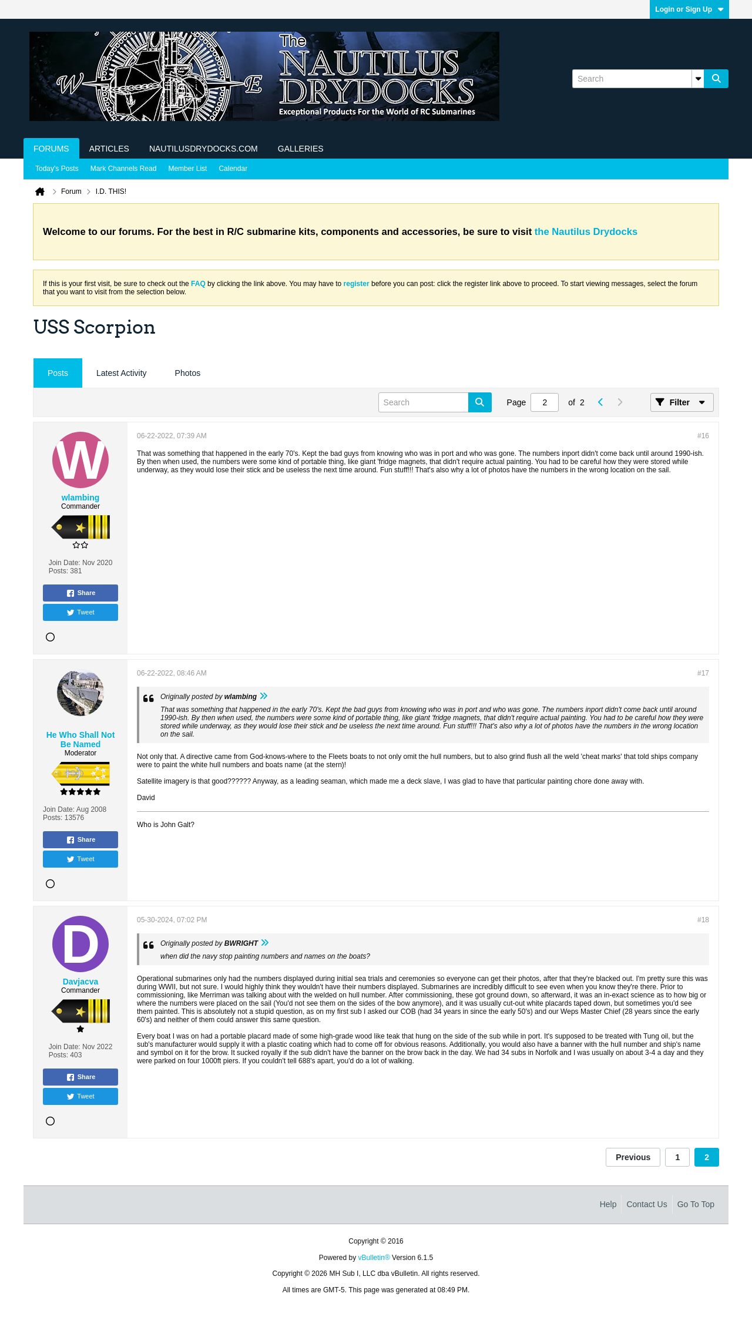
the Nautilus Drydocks (586, 231)
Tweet (80, 613)
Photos (188, 373)
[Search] (638, 78)
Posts (58, 373)
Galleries (301, 148)
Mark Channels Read (123, 168)
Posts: (58, 571)
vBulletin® (374, 1258)
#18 (703, 920)
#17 (703, 673)
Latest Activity (121, 373)
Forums (51, 148)
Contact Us (646, 1204)
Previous (633, 1157)
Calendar (233, 168)
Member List (187, 168)
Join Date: (64, 563)
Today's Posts (57, 168)
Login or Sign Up (689, 9)
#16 (703, 436)
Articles (109, 148)
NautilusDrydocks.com (203, 148)
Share (81, 593)
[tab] (57, 373)
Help (608, 1204)
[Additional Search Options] (697, 78)
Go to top (695, 1204)
